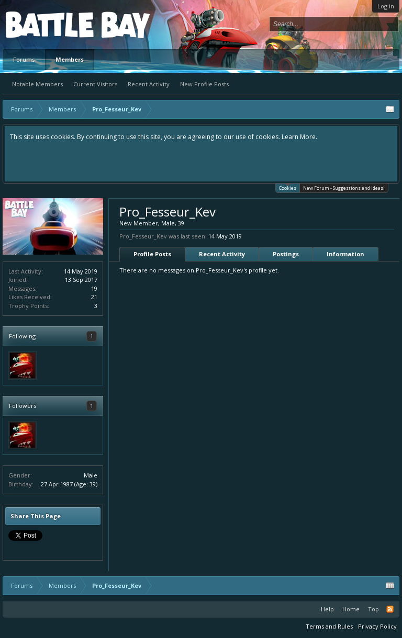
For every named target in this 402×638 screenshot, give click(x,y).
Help (327, 609)
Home (351, 609)
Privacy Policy (377, 626)
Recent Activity (149, 84)
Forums (24, 59)
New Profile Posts (204, 84)
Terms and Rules (329, 626)
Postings (286, 254)
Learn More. (299, 136)
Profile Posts (152, 254)
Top (373, 609)
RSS (390, 609)
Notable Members (37, 84)
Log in (385, 6)
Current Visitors (95, 84)
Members (69, 59)
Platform (44, 24)
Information (345, 254)
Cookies (287, 187)
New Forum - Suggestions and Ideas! (344, 188)
